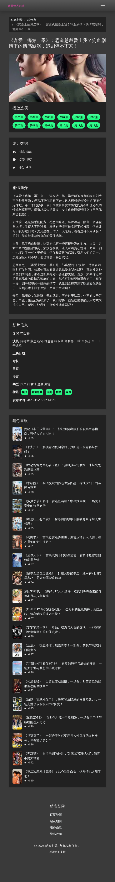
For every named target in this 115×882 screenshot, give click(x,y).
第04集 (64, 117)
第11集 (78, 125)
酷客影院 (17, 20)
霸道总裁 (37, 392)
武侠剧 (31, 20)
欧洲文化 (89, 283)
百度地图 (56, 814)
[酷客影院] (17, 5)
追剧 (49, 392)
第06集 (93, 117)
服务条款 (56, 827)
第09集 (49, 125)
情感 (58, 392)
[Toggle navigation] (103, 5)
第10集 (64, 125)
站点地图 (56, 821)
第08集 (34, 125)
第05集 (78, 117)
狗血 (68, 392)
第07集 (19, 125)
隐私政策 (56, 834)
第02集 (34, 117)
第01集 (19, 117)
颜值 (24, 392)
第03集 (49, 117)
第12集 (93, 125)
